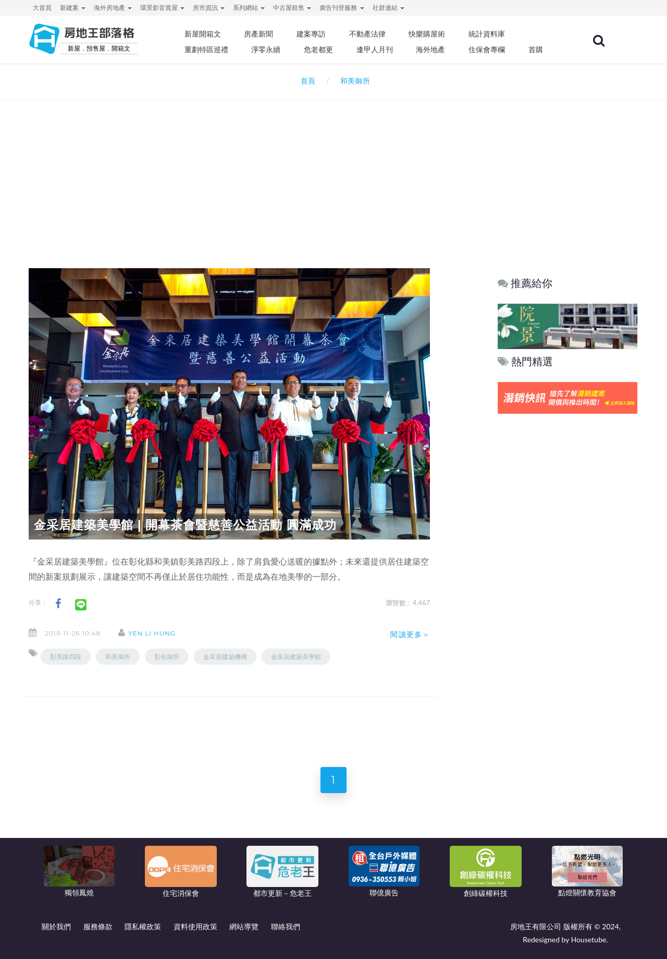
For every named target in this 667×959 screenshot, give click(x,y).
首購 (535, 49)
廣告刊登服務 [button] (341, 7)
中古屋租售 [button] (292, 7)
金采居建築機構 (225, 657)
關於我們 (56, 926)
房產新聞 (258, 34)
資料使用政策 (195, 926)
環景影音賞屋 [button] (162, 7)
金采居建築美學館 (296, 657)
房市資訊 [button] (209, 7)
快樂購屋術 (427, 34)
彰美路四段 (65, 657)
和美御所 (117, 657)
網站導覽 (243, 926)
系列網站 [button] (249, 7)
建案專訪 (311, 34)
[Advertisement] (333, 170)
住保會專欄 (486, 49)
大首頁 (42, 7)
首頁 (306, 80)
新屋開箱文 (202, 34)
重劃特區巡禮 (206, 49)
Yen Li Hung (152, 633)
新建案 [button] (72, 7)
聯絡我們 (285, 926)
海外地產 (430, 49)
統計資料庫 (486, 34)
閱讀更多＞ (410, 634)
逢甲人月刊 (374, 49)
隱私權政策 (143, 926)
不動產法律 (367, 34)
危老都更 (318, 49)
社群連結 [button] (388, 7)
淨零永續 (265, 49)
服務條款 (98, 926)
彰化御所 (166, 657)
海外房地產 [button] (113, 7)
